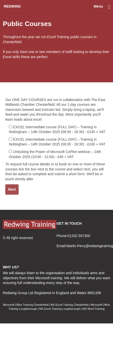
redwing (12, 6)
